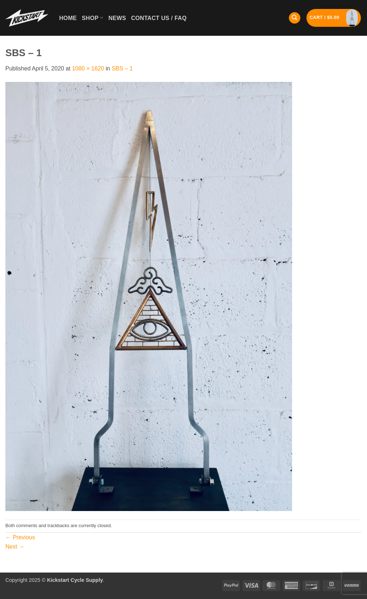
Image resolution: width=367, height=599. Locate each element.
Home (68, 18)
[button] (333, 18)
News (117, 18)
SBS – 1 (122, 68)
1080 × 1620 (88, 68)
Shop (92, 17)
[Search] (294, 18)
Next (14, 547)
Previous (20, 537)
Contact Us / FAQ (159, 18)
